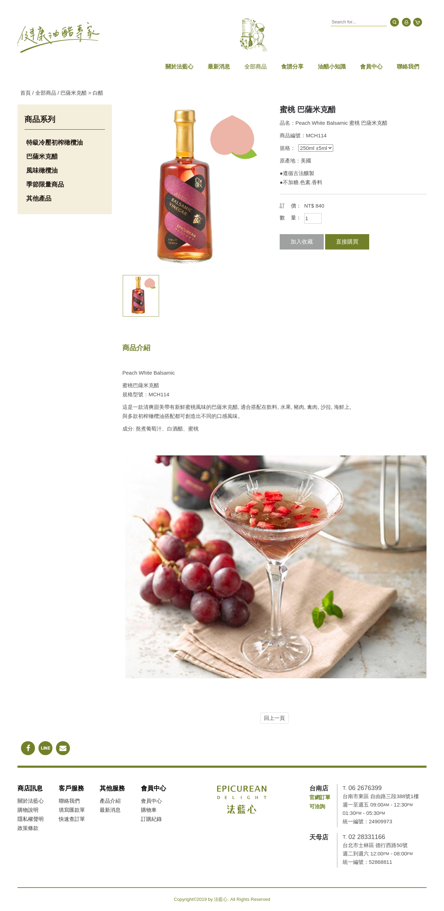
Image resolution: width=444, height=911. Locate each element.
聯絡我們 (408, 67)
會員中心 (371, 67)
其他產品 (38, 198)
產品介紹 (110, 801)
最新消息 (219, 67)
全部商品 (255, 67)
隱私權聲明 (30, 819)
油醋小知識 (332, 67)
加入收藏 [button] (302, 242)
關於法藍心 (179, 67)
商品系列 (39, 119)
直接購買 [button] (347, 242)
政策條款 (27, 828)
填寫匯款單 (72, 810)
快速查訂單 (72, 819)
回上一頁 (274, 718)
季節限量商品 (45, 184)
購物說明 (27, 810)
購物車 (149, 810)
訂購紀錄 (151, 819)
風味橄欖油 (42, 170)
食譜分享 (292, 67)
